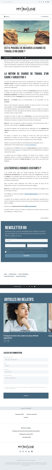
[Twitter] (41, 1)
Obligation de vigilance (9, 276)
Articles (6, 45)
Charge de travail (12, 274)
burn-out (17, 150)
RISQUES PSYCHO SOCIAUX (21, 276)
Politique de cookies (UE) (26, 434)
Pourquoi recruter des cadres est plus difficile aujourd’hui (20, 337)
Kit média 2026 (27, 437)
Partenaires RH (19, 414)
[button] (4, 340)
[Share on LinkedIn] (23, 58)
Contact (26, 417)
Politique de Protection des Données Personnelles (26, 431)
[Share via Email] (25, 58)
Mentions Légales (26, 428)
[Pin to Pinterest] (20, 58)
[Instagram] (43, 1)
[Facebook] (39, 1)
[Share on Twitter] (17, 58)
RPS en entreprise (30, 206)
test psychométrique (30, 144)
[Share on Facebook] (15, 58)
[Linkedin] (45, 1)
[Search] (44, 16)
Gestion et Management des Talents (18, 45)
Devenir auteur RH (32, 414)
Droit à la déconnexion (23, 274)
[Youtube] (48, 1)
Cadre (5, 274)
